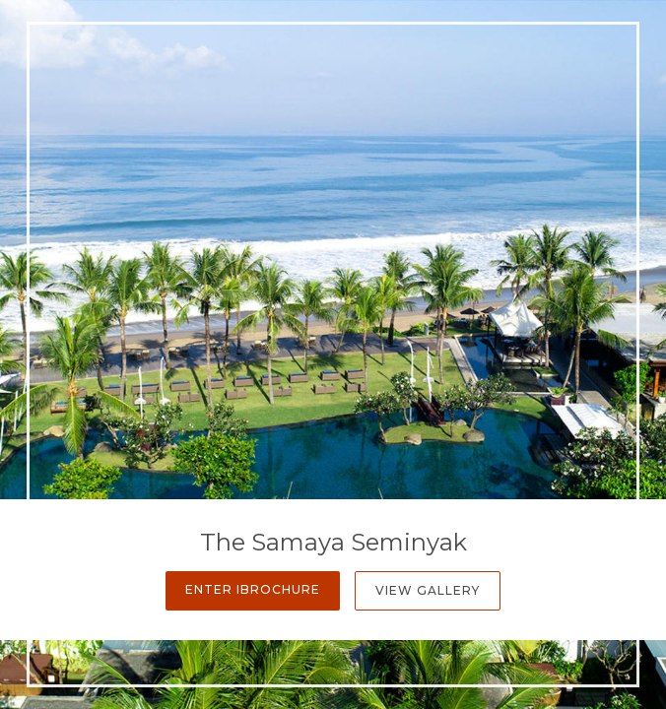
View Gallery (427, 590)
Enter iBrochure (252, 589)
